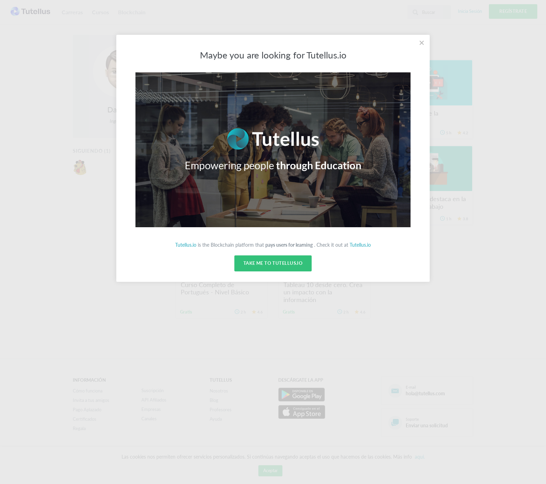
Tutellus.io (185, 245)
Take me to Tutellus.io (273, 263)
